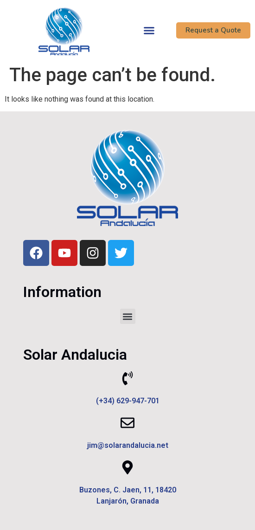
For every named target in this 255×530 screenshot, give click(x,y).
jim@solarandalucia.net (127, 445)
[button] (149, 30)
